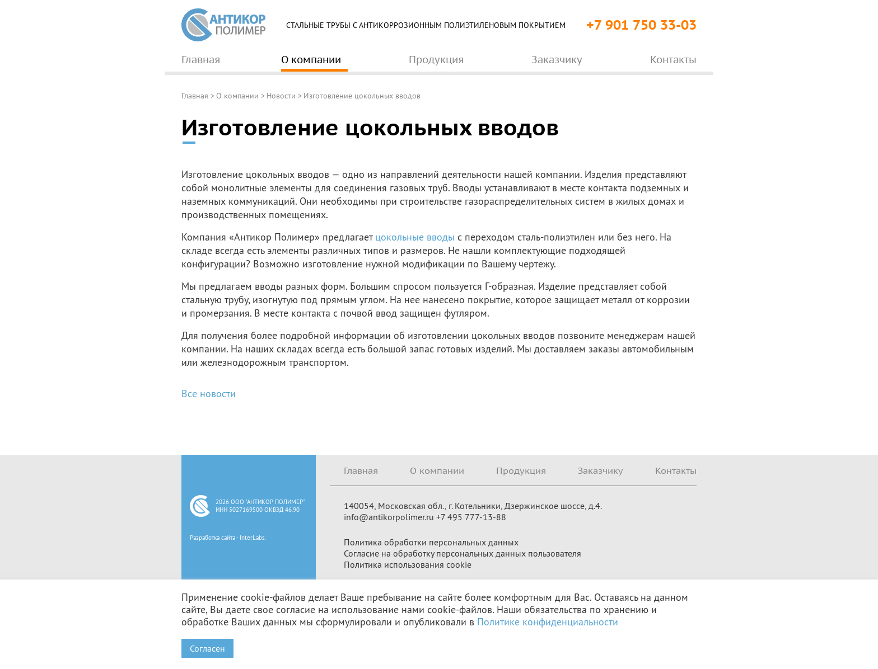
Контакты (676, 470)
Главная (194, 96)
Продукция (521, 470)
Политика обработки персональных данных (431, 542)
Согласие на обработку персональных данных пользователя (462, 553)
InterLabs (252, 537)
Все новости (208, 393)
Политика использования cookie (407, 564)
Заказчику (600, 470)
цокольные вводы (415, 236)
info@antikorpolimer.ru (389, 516)
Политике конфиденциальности (547, 621)
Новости (281, 96)
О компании (237, 96)
